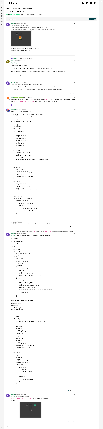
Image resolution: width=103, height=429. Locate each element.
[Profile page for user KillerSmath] (8, 110)
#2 (74, 60)
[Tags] (2, 7)
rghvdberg (13, 23)
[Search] (2, 19)
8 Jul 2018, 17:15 (22, 82)
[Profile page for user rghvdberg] (8, 24)
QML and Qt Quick (16, 14)
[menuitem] (101, 2)
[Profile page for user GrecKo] (8, 98)
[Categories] (2, 2)
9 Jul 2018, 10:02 (22, 394)
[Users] (2, 13)
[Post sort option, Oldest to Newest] (12, 19)
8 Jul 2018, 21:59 (30, 97)
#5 (74, 109)
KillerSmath (13, 109)
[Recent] (2, 4)
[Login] (101, 2)
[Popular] (2, 10)
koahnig (12, 60)
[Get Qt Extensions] (2, 22)
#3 (74, 82)
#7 (74, 394)
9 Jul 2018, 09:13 (22, 233)
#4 (74, 97)
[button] (2, 427)
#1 (74, 23)
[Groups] (2, 16)
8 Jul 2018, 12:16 (21, 60)
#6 (74, 233)
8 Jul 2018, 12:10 (22, 23)
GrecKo (12, 97)
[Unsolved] (2, 24)
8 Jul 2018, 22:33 (23, 109)
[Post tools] (73, 54)
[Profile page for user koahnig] (8, 61)
